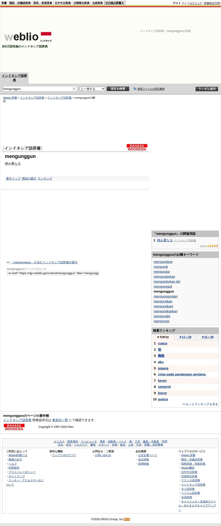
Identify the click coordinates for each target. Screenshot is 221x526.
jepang (163, 368)
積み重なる (13, 163)
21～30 (207, 337)
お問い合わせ (103, 455)
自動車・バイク (117, 441)
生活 (68, 444)
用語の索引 (29, 178)
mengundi (161, 267)
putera (163, 399)
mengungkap (163, 301)
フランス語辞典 (190, 480)
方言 (139, 444)
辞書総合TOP (212, 3)
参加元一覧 (60, 420)
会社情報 (143, 459)
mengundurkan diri (167, 281)
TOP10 (163, 337)
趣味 (93, 444)
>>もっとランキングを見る (200, 404)
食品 (122, 444)
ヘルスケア (81, 444)
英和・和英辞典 (42, 3)
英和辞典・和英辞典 (193, 463)
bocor (162, 393)
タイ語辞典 (188, 488)
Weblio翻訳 (187, 467)
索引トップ (13, 178)
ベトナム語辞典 (190, 492)
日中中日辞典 (63, 3)
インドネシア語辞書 (59, 97)
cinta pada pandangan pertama (182, 374)
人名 (130, 444)
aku (161, 362)
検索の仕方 (15, 459)
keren (162, 380)
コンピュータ (89, 441)
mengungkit (162, 316)
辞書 (4, 3)
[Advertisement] (149, 39)
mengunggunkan (166, 296)
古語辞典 (97, 3)
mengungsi (161, 321)
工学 (137, 441)
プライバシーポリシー (22, 472)
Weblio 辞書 (10, 97)
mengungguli (163, 286)
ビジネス (59, 441)
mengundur (162, 271)
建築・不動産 (151, 441)
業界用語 (72, 441)
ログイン (194, 3)
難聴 (161, 355)
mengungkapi (163, 306)
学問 (164, 441)
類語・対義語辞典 (20, 3)
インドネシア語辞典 (32, 97)
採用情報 (143, 463)
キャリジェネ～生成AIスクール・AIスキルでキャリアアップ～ (197, 505)
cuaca (162, 343)
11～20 (185, 337)
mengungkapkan (165, 311)
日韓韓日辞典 (81, 3)
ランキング (45, 178)
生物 (114, 444)
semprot (164, 386)
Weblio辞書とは (18, 455)
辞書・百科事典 (153, 444)
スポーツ (103, 444)
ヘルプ (13, 463)
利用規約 (14, 467)
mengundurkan (164, 276)
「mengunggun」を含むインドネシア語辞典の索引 (44, 262)
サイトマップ (17, 476)
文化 (60, 444)
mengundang (163, 262)
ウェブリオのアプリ (64, 455)
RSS (127, 519)
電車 (102, 441)
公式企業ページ (147, 455)
